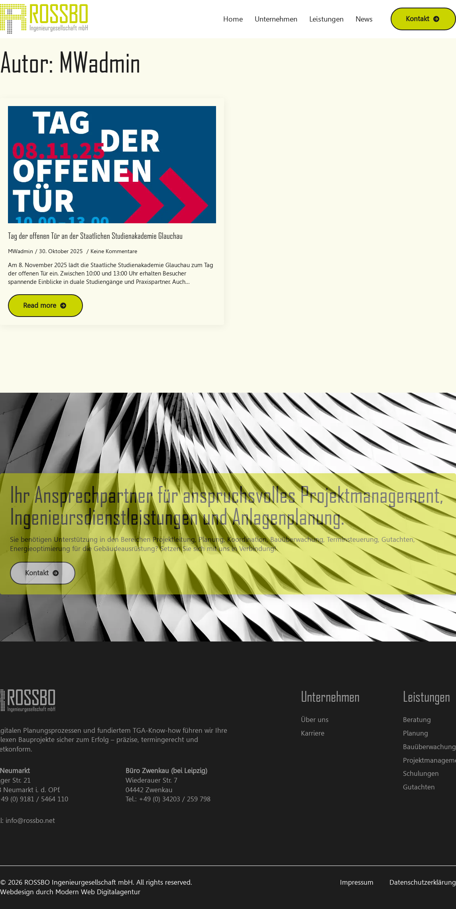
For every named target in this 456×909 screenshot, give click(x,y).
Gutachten (428, 787)
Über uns (323, 720)
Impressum (356, 882)
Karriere (321, 733)
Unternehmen (276, 19)
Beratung (426, 720)
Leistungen (326, 19)
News (364, 19)
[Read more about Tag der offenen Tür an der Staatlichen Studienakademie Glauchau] (45, 305)
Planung (424, 733)
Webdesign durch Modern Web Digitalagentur (70, 892)
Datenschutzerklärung (422, 882)
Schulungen (430, 773)
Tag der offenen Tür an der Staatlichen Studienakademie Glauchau (95, 235)
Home (233, 19)
